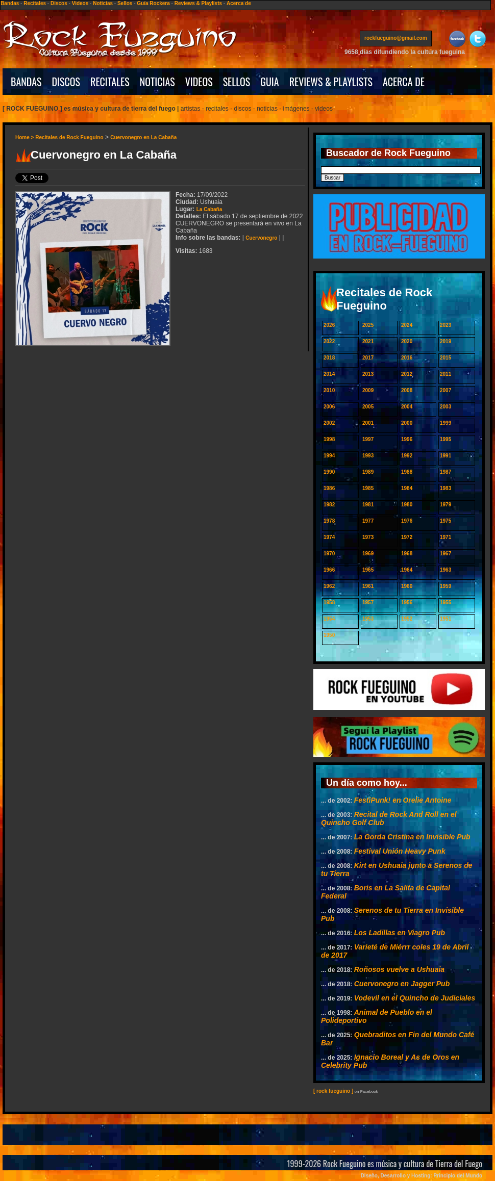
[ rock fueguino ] (333, 1091)
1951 (445, 619)
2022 (329, 341)
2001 (368, 423)
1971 (445, 537)
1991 (445, 455)
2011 (445, 374)
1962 (329, 586)
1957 (368, 602)
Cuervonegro (261, 238)
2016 (406, 358)
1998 (329, 439)
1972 (406, 537)
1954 (329, 619)
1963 (445, 570)
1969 (368, 553)
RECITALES (110, 81)
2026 (329, 325)
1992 (406, 455)
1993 (368, 455)
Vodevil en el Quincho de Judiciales (415, 998)
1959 (445, 586)
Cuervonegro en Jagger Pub (402, 984)
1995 (445, 439)
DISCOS (66, 81)
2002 (329, 423)
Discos (59, 3)
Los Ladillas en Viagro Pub (399, 933)
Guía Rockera (153, 3)
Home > (25, 137)
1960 (406, 586)
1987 (445, 472)
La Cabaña (209, 209)
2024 (406, 325)
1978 (329, 521)
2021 (368, 341)
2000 (406, 423)
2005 (368, 406)
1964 (406, 570)
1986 (329, 488)
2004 (406, 406)
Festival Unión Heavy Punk (399, 851)
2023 (445, 325)
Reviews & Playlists (198, 3)
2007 (445, 390)
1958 (329, 602)
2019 (445, 341)
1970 (329, 553)
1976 (406, 521)
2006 (329, 406)
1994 (329, 455)
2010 (329, 390)
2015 (445, 358)
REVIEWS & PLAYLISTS (331, 81)
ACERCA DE (404, 81)
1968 (406, 553)
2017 (368, 358)
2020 (406, 341)
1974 (329, 537)
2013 (368, 374)
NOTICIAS (157, 81)
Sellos (124, 3)
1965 (368, 570)
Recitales (34, 3)
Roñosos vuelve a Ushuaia (399, 969)
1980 (406, 504)
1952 (406, 619)
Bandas (10, 3)
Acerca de (239, 3)
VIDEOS (199, 81)
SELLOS (237, 81)
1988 (406, 472)
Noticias (103, 3)
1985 (368, 488)
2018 (329, 358)
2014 (329, 374)
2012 (406, 374)
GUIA (269, 81)
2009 (368, 390)
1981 (368, 504)
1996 (406, 439)
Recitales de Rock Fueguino (69, 137)
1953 (368, 619)
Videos (80, 3)
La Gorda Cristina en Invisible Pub (412, 837)
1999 (445, 423)
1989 (368, 472)
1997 (368, 439)
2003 (445, 406)
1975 (445, 521)
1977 (368, 521)
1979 (445, 504)
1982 (329, 504)
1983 (445, 488)
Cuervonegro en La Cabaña (143, 137)
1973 (368, 537)
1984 (406, 488)
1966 (329, 570)
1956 (406, 602)
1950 (329, 635)
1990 (329, 472)
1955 (445, 602)
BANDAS (26, 81)
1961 (368, 586)
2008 (406, 390)
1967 (445, 553)
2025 (368, 325)
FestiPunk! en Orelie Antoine (403, 800)
